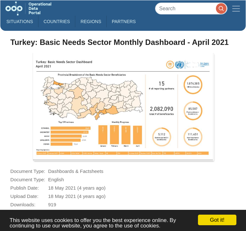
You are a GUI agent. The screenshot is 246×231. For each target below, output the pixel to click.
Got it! (217, 220)
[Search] (191, 8)
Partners (124, 21)
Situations (19, 21)
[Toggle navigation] (236, 8)
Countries (57, 21)
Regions (90, 21)
